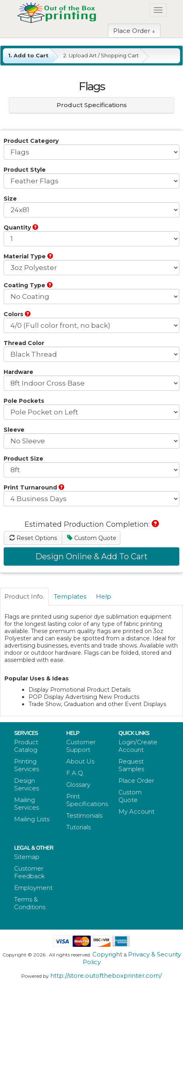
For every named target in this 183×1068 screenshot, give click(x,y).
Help (103, 596)
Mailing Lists (31, 819)
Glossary (78, 784)
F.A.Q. (75, 773)
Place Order (136, 780)
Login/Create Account (137, 745)
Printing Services (26, 765)
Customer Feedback (29, 872)
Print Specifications (87, 800)
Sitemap (26, 857)
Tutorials (78, 827)
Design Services (26, 784)
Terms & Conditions (29, 903)
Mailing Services (26, 803)
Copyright (107, 954)
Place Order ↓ (134, 31)
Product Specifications (92, 105)
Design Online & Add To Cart (91, 556)
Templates (70, 596)
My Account (136, 811)
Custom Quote (91, 538)
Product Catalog (26, 745)
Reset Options (33, 538)
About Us (80, 761)
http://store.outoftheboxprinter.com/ (106, 975)
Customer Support (81, 745)
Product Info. (24, 596)
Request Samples (131, 765)
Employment (33, 887)
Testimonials (84, 815)
